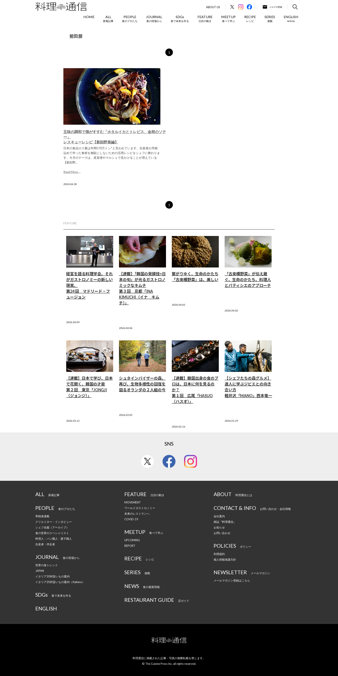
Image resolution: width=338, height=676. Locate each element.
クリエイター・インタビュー (53, 522)
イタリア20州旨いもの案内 (52, 576)
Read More (71, 172)
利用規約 (219, 554)
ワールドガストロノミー (139, 508)
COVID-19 (131, 519)
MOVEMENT (132, 502)
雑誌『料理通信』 (225, 522)
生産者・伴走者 (45, 544)
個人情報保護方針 (225, 559)
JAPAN (39, 570)
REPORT (129, 545)
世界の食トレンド (46, 565)
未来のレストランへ (137, 513)
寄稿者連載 (42, 516)
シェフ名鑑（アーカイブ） (52, 527)
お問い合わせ (222, 533)
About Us (213, 7)
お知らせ (219, 527)
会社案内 (219, 516)
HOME (88, 17)
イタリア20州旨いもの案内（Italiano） (60, 582)
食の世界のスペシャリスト (52, 533)
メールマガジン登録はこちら (232, 580)
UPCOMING (132, 540)
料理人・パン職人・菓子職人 (53, 538)
